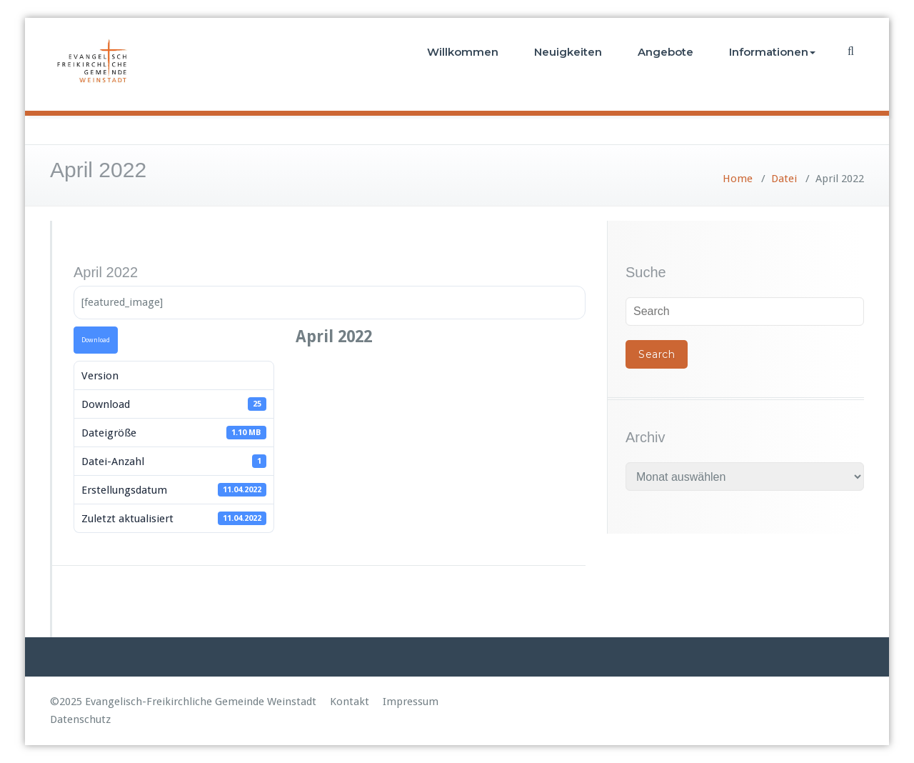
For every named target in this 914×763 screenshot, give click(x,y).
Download (95, 340)
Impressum (410, 701)
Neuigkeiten (568, 52)
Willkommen (462, 52)
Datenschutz (80, 719)
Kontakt (349, 701)
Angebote (665, 52)
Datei (784, 178)
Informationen (772, 52)
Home (738, 178)
